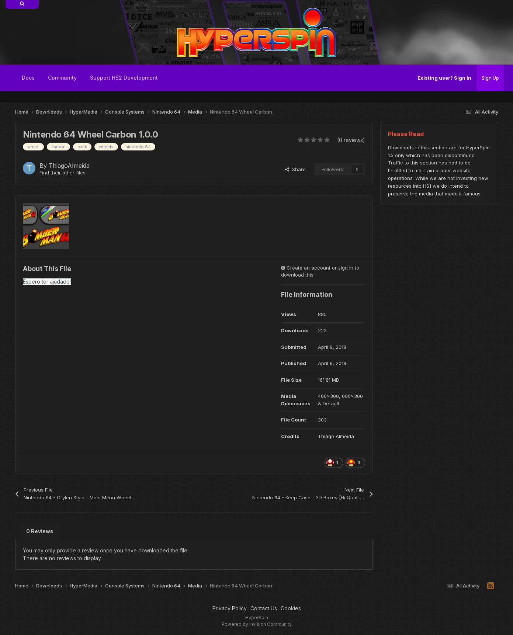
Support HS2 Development (124, 77)
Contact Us (263, 608)
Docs (28, 77)
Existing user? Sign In (444, 78)
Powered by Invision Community (257, 624)
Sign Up (490, 78)
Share (295, 169)
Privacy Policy (229, 608)
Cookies (291, 608)
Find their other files (62, 173)
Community (62, 77)
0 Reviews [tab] (39, 531)
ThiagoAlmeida (69, 165)
